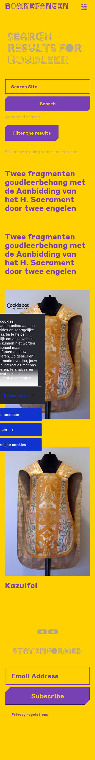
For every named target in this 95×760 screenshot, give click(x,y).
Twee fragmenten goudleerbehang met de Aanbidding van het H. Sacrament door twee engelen (45, 190)
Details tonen (16, 395)
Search (48, 103)
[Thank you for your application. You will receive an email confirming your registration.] (86, 5)
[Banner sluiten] (40, 306)
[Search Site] (48, 86)
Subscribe (47, 696)
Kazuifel (21, 585)
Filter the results (31, 133)
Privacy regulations (29, 714)
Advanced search (22, 116)
